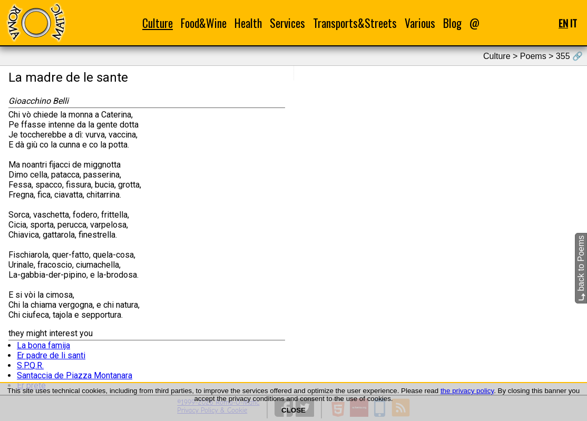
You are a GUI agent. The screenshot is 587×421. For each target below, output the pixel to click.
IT (573, 23)
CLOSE (293, 410)
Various (420, 23)
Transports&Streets (355, 23)
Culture (157, 23)
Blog (452, 23)
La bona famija (43, 345)
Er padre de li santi (51, 355)
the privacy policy (467, 391)
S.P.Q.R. (30, 365)
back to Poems (580, 268)
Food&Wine (204, 23)
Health (248, 23)
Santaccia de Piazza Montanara (74, 375)
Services (287, 23)
